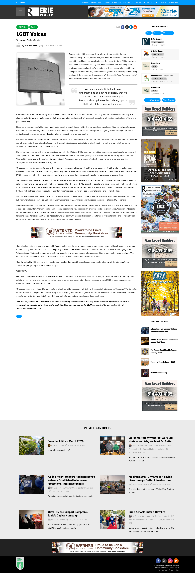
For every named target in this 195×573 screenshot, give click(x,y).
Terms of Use (163, 570)
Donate (85, 2)
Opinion (34, 27)
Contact (154, 2)
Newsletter (174, 2)
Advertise (116, 2)
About (146, 2)
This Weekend (168, 33)
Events (164, 2)
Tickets (106, 2)
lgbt (19, 316)
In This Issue (173, 179)
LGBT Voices (22, 27)
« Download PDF (150, 231)
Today (149, 33)
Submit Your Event (152, 100)
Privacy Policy (174, 570)
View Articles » (170, 231)
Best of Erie (96, 2)
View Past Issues (148, 179)
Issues (138, 2)
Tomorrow (157, 33)
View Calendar (168, 100)
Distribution (128, 2)
